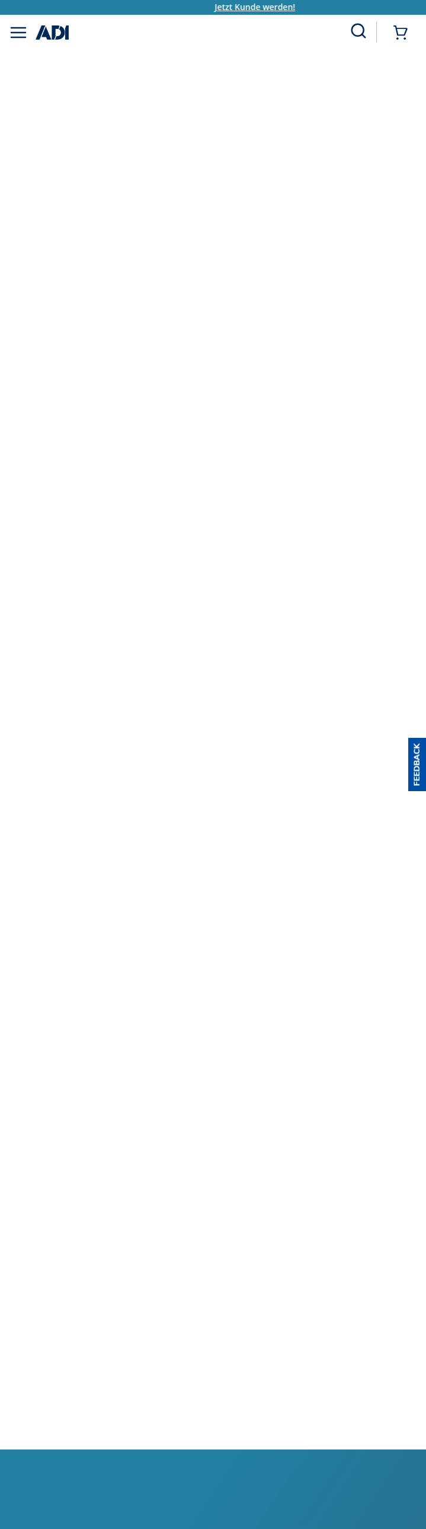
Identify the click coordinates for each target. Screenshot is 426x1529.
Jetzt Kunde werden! (266, 6)
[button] (417, 764)
